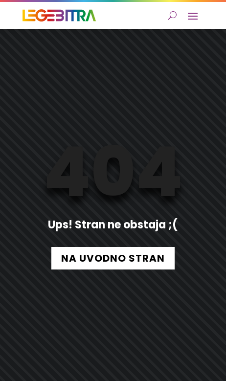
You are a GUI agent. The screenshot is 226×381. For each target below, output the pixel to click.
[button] (193, 15)
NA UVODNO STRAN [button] (113, 258)
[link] (59, 15)
